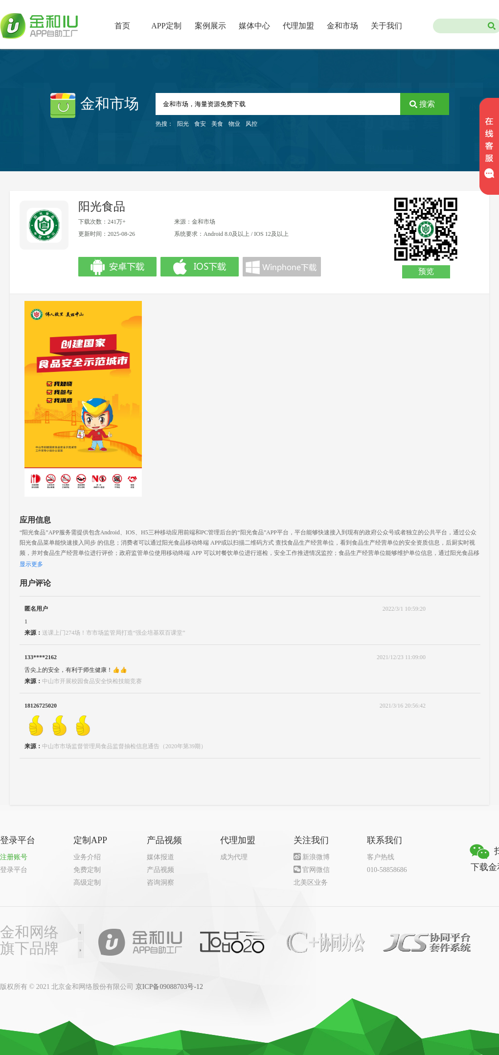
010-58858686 (387, 869)
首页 (122, 26)
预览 (426, 271)
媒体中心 (254, 26)
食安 (200, 123)
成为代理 (234, 857)
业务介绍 (87, 857)
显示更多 (31, 564)
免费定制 (87, 869)
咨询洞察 (160, 882)
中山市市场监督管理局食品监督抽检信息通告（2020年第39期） (124, 746)
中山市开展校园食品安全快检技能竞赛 (92, 681)
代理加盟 (298, 26)
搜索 (427, 104)
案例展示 (210, 26)
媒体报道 (160, 857)
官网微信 (316, 869)
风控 (251, 123)
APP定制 (166, 26)
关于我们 (386, 26)
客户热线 (380, 857)
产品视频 (160, 869)
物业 (234, 123)
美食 (217, 123)
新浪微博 (316, 857)
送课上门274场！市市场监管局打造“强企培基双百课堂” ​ (114, 632)
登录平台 (13, 869)
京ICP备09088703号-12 (169, 986)
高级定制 (87, 882)
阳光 (183, 123)
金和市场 (342, 26)
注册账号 (13, 857)
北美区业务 (311, 882)
